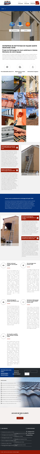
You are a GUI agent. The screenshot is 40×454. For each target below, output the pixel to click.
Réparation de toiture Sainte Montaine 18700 (9, 397)
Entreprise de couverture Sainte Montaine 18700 (10, 395)
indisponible (20, 3)
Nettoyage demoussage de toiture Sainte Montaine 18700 (12, 393)
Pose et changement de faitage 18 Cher (9, 440)
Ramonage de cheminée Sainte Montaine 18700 (10, 391)
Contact (25, 30)
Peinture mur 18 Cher (19, 436)
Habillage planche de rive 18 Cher (21, 433)
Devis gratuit (37, 3)
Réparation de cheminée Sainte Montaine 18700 (10, 385)
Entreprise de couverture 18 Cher (8, 432)
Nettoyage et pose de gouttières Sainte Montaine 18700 (11, 399)
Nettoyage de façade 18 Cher (7, 437)
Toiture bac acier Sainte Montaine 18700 (9, 383)
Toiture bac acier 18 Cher (19, 442)
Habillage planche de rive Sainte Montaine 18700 (10, 389)
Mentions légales (16, 452)
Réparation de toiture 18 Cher (20, 444)
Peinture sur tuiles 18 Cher (7, 443)
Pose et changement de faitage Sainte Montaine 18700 (11, 401)
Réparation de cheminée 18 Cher (21, 439)
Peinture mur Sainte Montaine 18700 (8, 387)
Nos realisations (14, 30)
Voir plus (20, 418)
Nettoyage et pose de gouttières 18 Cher (9, 434)
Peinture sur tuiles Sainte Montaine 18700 (9, 403)
